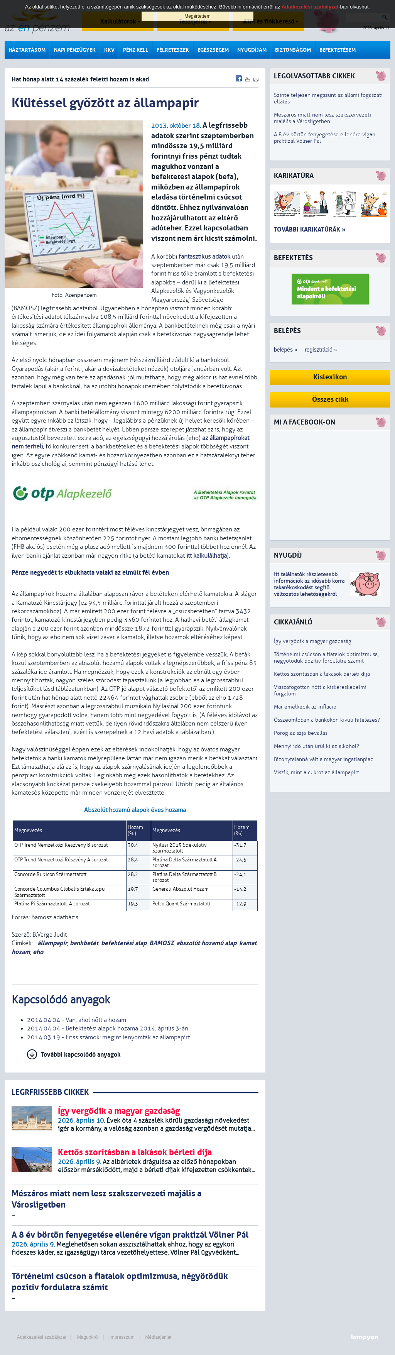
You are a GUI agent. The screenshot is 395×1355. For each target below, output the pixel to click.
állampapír (51, 943)
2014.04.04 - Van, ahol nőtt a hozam (76, 1020)
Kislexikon (330, 377)
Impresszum (121, 1337)
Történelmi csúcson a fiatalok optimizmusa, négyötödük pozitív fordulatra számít (326, 657)
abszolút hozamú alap (206, 943)
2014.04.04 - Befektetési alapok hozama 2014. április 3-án (107, 1028)
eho (38, 952)
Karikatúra (294, 176)
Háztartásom (27, 50)
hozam (21, 952)
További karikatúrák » (310, 229)
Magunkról (88, 1337)
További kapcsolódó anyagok (81, 1054)
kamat (248, 943)
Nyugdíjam (252, 50)
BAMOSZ (161, 943)
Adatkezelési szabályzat (41, 1337)
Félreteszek (173, 50)
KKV (109, 50)
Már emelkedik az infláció (305, 707)
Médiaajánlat (158, 1337)
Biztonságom (293, 50)
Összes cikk (330, 400)
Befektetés (293, 258)
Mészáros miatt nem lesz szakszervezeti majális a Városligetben (322, 118)
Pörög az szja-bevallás (300, 733)
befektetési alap (124, 943)
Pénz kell (135, 50)
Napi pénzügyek (75, 50)
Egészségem (213, 50)
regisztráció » (321, 350)
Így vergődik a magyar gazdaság (312, 641)
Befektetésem (337, 50)
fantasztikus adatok (204, 256)
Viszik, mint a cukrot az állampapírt (316, 772)
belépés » (285, 350)
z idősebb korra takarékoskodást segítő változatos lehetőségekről (309, 587)
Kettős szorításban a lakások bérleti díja (322, 674)
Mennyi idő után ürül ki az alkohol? (316, 746)
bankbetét (84, 943)
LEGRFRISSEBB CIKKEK (50, 1092)
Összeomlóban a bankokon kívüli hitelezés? (327, 720)
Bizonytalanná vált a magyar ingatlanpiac (323, 759)
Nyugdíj (288, 555)
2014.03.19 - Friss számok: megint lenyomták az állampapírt (108, 1037)
